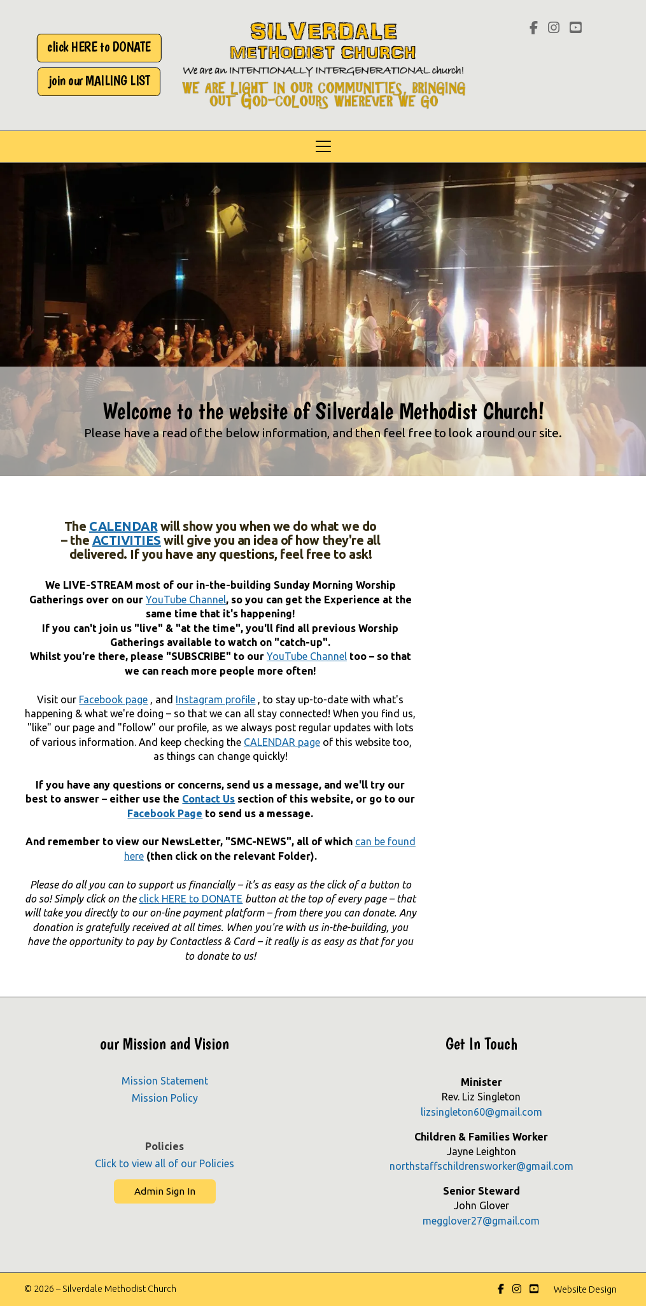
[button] (323, 146)
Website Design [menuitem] (585, 1289)
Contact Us (208, 798)
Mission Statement (165, 1080)
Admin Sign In (164, 1191)
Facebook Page (164, 813)
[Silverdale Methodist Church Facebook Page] (534, 28)
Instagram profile (215, 699)
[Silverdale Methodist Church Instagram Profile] (553, 28)
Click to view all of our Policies (164, 1163)
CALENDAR (123, 526)
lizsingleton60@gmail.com (481, 1112)
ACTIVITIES (126, 540)
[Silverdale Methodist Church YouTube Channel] (575, 28)
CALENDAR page (282, 742)
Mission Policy (165, 1098)
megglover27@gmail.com (481, 1220)
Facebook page (113, 699)
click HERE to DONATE (190, 898)
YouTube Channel (186, 599)
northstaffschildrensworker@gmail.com (481, 1166)
